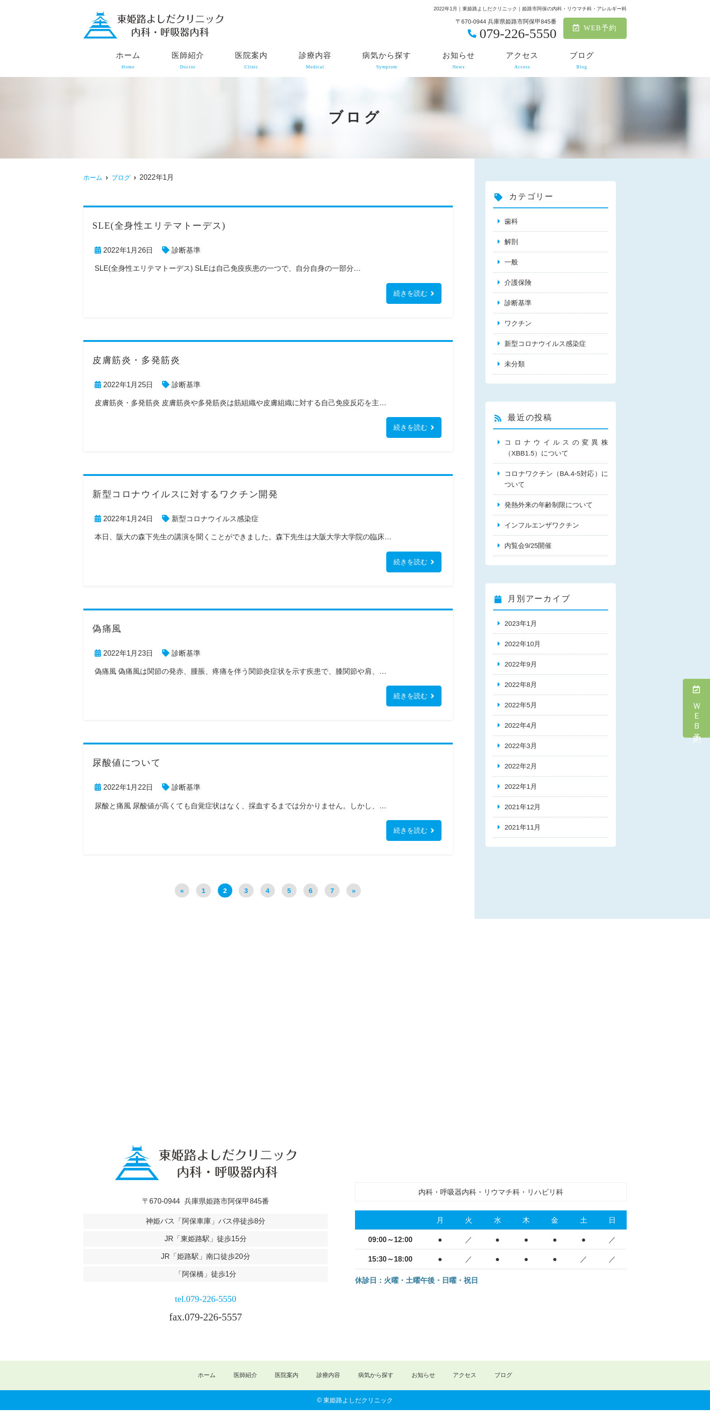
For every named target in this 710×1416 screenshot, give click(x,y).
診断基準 (186, 250)
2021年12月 (522, 807)
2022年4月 (520, 725)
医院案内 (251, 60)
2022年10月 (522, 644)
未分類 (514, 364)
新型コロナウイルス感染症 (215, 521)
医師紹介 (188, 60)
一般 (511, 262)
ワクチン (518, 323)
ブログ (582, 60)
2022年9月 (520, 664)
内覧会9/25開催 (528, 545)
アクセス (522, 60)
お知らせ (458, 60)
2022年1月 (520, 786)
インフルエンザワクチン (541, 525)
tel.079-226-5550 (205, 1302)
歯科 (511, 221)
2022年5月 (520, 705)
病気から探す (386, 60)
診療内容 (315, 60)
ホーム (128, 60)
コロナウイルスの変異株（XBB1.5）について (556, 447)
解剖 (511, 241)
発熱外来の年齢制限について (548, 505)
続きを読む (409, 294)
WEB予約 (595, 28)
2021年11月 (522, 827)
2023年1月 (520, 623)
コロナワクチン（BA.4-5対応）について (556, 479)
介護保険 (518, 282)
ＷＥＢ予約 (696, 708)
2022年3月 (520, 745)
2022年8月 (520, 684)
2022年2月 (520, 766)
